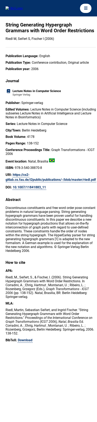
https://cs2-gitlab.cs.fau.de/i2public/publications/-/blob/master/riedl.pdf (51, 177)
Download (25, 340)
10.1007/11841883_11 (29, 187)
